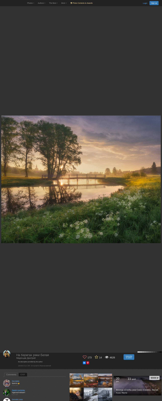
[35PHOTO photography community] (13, 3)
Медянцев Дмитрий (26, 358)
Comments (11, 374)
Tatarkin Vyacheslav (18, 390)
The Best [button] (53, 3)
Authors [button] (41, 3)
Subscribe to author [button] (129, 357)
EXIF (22, 374)
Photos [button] (30, 3)
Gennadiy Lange (17, 399)
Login (145, 3)
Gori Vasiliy (15, 381)
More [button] (64, 3)
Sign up (154, 3)
